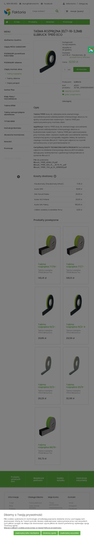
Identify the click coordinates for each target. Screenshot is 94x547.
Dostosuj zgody (49, 533)
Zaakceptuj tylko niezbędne (27, 533)
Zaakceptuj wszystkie (69, 533)
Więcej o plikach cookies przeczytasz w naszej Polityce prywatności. (33, 528)
